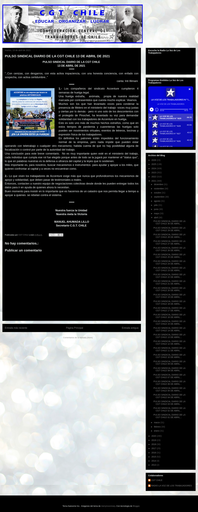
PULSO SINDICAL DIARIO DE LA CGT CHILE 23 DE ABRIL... (169, 269)
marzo (157, 422)
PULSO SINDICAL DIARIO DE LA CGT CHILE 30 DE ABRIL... (169, 222)
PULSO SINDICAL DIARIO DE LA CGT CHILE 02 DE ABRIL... (169, 409)
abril (156, 217)
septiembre (159, 197)
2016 (154, 452)
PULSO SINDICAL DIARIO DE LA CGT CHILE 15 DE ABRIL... (169, 322)
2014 (154, 461)
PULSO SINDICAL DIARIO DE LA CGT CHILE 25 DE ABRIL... (169, 255)
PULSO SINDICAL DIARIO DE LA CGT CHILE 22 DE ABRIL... (169, 275)
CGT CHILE (156, 480)
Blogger (136, 506)
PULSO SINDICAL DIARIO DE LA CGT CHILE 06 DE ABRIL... (169, 382)
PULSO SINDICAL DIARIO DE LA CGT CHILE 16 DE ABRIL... (169, 315)
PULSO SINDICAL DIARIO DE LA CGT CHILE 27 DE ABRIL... (169, 242)
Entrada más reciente (16, 328)
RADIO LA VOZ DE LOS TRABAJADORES (171, 485)
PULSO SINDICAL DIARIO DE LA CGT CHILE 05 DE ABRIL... (169, 389)
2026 (154, 160)
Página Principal (74, 328)
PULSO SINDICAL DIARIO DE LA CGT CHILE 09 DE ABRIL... (169, 362)
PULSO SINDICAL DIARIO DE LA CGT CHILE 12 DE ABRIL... (169, 342)
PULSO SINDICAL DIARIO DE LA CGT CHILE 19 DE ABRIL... (169, 295)
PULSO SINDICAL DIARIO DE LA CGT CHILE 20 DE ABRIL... (169, 289)
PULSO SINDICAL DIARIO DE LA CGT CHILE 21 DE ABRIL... (169, 282)
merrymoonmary (108, 506)
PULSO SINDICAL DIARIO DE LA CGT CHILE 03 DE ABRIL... (169, 402)
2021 (154, 181)
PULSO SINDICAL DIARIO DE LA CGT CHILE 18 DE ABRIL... (169, 302)
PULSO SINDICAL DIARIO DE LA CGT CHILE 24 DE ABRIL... (169, 262)
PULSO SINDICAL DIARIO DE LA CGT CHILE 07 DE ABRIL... (169, 376)
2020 (154, 436)
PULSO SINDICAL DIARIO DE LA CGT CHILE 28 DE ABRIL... (169, 235)
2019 (154, 440)
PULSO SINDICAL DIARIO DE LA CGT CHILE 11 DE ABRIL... (169, 349)
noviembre (159, 188)
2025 (154, 164)
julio (156, 205)
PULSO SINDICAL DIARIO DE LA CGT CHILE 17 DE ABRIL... (169, 309)
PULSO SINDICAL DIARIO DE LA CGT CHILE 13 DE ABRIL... (169, 335)
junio (156, 209)
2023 (154, 172)
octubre (158, 192)
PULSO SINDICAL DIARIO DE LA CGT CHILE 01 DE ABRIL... (169, 416)
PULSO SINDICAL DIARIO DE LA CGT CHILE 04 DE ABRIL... (169, 396)
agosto (157, 201)
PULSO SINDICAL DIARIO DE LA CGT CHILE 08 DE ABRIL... (169, 369)
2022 (154, 176)
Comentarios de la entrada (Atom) (78, 337)
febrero (157, 427)
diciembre (159, 184)
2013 (154, 465)
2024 (154, 168)
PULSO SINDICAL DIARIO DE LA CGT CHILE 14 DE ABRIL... (169, 329)
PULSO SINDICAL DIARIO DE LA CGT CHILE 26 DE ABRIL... (169, 249)
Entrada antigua (130, 328)
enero (157, 431)
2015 (154, 456)
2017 (154, 448)
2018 (154, 444)
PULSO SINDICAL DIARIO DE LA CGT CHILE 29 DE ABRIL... (169, 229)
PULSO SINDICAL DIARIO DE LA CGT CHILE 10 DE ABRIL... (169, 356)
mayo (157, 213)
